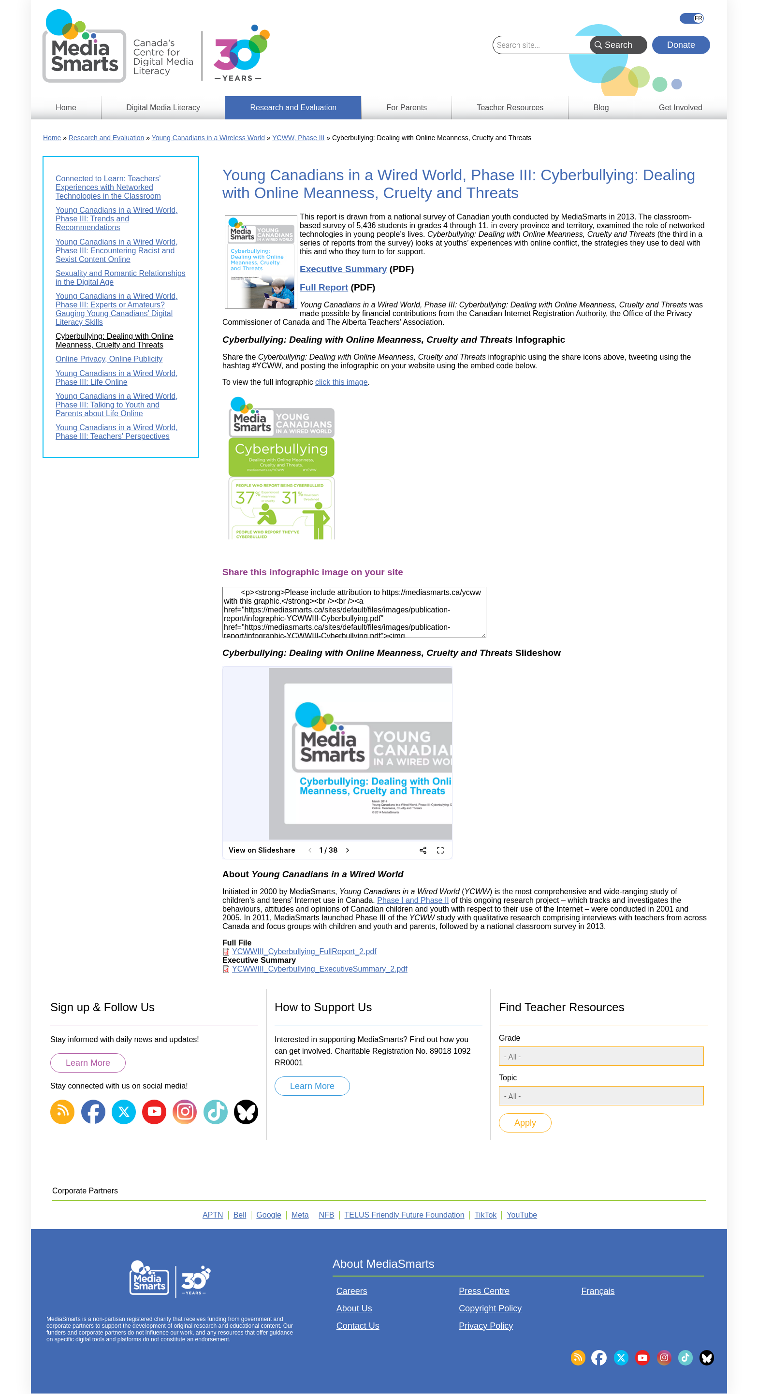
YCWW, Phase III (298, 138)
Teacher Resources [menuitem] (510, 107)
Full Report (324, 287)
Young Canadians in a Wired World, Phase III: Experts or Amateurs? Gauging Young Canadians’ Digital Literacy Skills (117, 309)
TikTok (486, 1215)
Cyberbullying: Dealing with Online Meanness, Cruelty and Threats (115, 340)
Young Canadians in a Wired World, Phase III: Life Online (117, 377)
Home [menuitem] (66, 107)
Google (268, 1215)
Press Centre (484, 1291)
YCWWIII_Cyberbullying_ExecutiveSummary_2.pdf (320, 969)
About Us (354, 1308)
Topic (508, 1078)
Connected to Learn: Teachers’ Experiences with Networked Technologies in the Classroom (108, 187)
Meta (300, 1215)
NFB (327, 1215)
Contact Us (357, 1326)
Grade (509, 1038)
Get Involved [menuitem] (680, 107)
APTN (213, 1215)
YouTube (522, 1215)
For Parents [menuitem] (407, 107)
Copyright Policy (490, 1308)
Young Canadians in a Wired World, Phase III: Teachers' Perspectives (117, 431)
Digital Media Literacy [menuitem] (163, 107)
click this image (341, 382)
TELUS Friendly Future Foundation (405, 1215)
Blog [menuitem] (601, 107)
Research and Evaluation (106, 138)
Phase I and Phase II (413, 900)
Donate (681, 45)
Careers (351, 1291)
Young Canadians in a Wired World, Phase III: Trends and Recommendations (117, 219)
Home (52, 138)
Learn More (88, 1063)
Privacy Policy (486, 1326)
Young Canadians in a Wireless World (208, 138)
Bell (240, 1215)
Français (692, 18)
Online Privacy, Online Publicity (109, 359)
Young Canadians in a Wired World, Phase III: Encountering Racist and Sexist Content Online (117, 250)
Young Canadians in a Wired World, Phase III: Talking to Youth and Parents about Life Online (117, 405)
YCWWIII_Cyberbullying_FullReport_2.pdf (304, 951)
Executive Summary (343, 269)
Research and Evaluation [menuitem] (293, 107)
